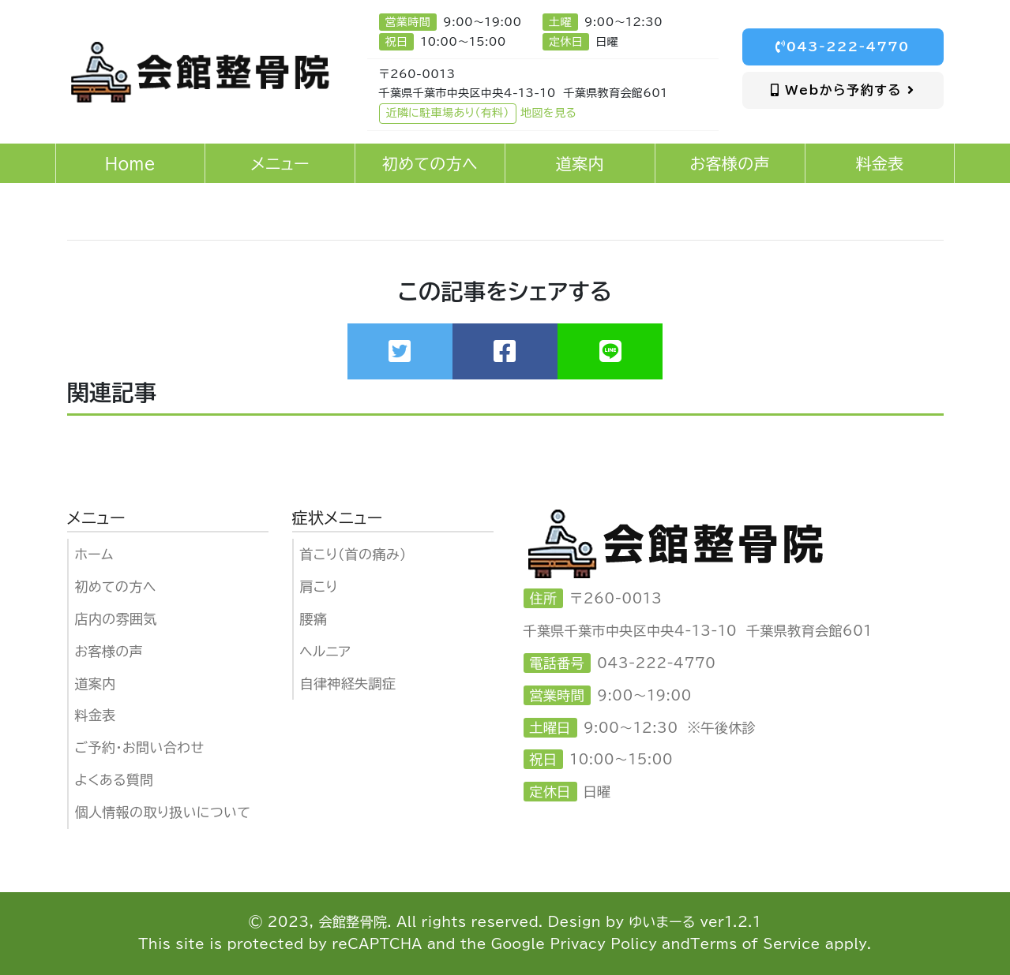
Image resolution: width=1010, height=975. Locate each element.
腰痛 (314, 619)
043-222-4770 (842, 46)
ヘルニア (325, 651)
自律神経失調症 (348, 683)
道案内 (95, 683)
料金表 (95, 715)
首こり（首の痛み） (353, 554)
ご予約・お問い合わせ (140, 747)
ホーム (94, 554)
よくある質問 (114, 779)
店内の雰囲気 (116, 619)
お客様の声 (109, 651)
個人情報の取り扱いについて (163, 812)
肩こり (319, 586)
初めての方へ (115, 586)
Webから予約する (842, 90)
